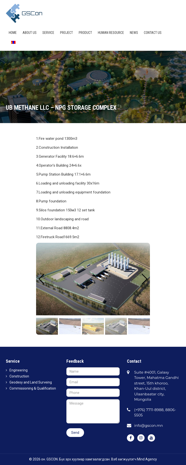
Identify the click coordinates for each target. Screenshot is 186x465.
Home (13, 33)
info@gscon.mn (148, 425)
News (134, 33)
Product (85, 33)
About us (30, 33)
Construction (19, 376)
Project (66, 33)
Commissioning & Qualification (32, 388)
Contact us (153, 33)
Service (48, 33)
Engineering (18, 370)
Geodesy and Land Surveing (30, 382)
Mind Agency (147, 459)
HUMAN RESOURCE (111, 33)
